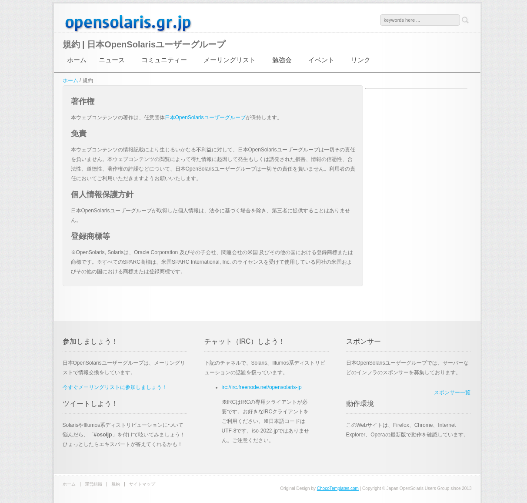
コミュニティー (164, 60)
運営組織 (93, 484)
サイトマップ (142, 484)
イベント (321, 60)
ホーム (77, 60)
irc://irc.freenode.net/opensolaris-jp (262, 387)
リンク (360, 60)
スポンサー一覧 (452, 392)
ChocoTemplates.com (338, 488)
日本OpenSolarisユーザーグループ (128, 22)
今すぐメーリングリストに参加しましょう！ (115, 387)
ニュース (112, 60)
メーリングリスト (229, 60)
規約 (115, 484)
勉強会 (282, 60)
